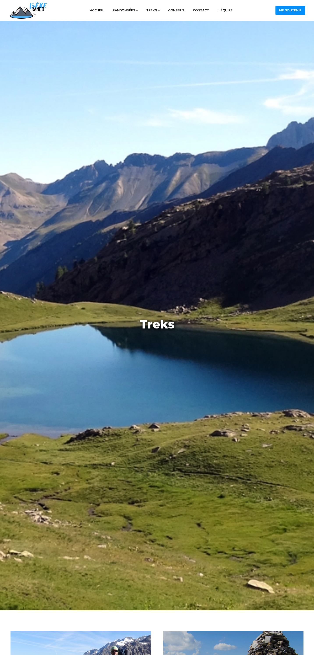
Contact (201, 10)
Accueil (97, 10)
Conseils (176, 10)
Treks (151, 10)
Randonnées (124, 10)
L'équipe (225, 10)
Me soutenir (290, 10)
